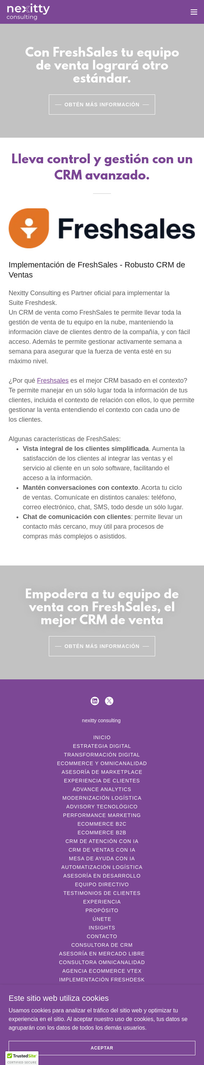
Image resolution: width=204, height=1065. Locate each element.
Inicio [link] (102, 737)
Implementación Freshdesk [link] (102, 979)
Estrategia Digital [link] (102, 746)
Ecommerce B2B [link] (102, 832)
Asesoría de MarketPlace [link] (101, 772)
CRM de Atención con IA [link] (102, 841)
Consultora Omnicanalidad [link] (102, 962)
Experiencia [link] (102, 902)
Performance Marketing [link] (102, 815)
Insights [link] (102, 928)
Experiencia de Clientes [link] (102, 781)
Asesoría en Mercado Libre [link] (102, 954)
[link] (28, 12)
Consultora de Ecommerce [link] (102, 1005)
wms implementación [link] (102, 997)
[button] (194, 12)
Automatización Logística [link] (102, 867)
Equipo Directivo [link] (102, 884)
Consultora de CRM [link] (102, 945)
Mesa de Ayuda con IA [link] (102, 858)
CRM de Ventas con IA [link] (102, 850)
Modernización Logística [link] (102, 798)
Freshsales (53, 380)
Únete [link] (102, 919)
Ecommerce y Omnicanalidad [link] (102, 763)
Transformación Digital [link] (102, 755)
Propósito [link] (102, 910)
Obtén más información (101, 104)
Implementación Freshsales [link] (102, 988)
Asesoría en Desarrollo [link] (102, 876)
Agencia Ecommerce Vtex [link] (102, 971)
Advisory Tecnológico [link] (102, 806)
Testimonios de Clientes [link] (102, 893)
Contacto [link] (102, 936)
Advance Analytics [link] (102, 789)
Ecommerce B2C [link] (102, 824)
